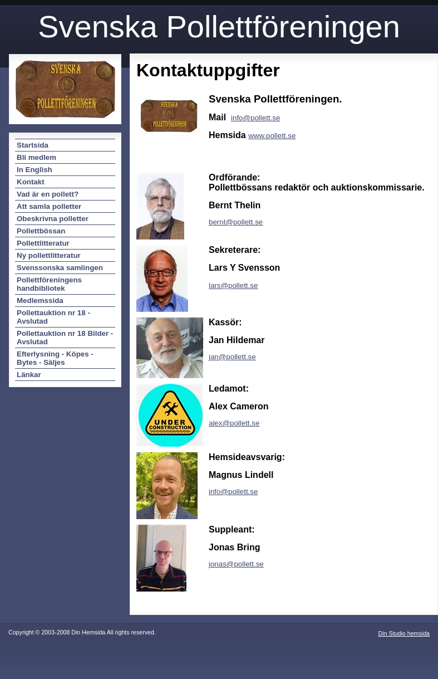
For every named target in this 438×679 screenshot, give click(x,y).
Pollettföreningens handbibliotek (49, 284)
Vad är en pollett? (47, 194)
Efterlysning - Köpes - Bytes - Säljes (55, 358)
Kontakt (31, 182)
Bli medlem (36, 157)
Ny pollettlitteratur (49, 255)
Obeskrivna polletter (52, 218)
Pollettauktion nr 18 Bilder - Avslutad (65, 337)
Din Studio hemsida (404, 633)
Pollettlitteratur (43, 243)
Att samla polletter (49, 206)
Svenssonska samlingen (60, 267)
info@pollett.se (233, 491)
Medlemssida (40, 300)
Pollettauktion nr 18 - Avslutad (53, 317)
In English (34, 169)
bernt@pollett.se (236, 222)
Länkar (29, 374)
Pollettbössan (41, 231)
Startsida (32, 145)
